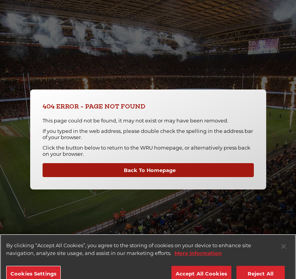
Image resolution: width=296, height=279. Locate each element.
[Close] (283, 249)
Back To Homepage (150, 170)
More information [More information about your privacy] (198, 256)
